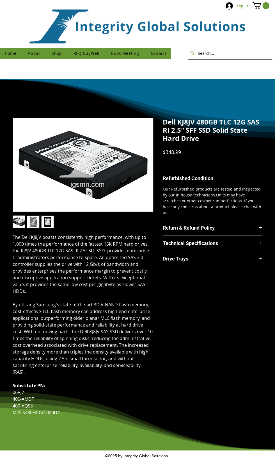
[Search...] (229, 53)
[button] (261, 5)
